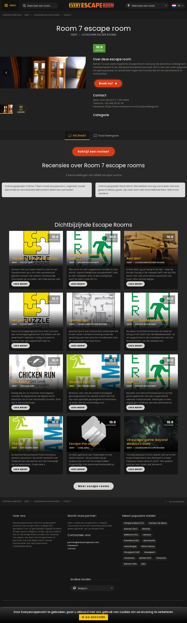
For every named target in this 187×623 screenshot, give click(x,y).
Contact (72, 548)
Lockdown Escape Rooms (47, 15)
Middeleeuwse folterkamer (148, 320)
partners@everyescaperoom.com (83, 542)
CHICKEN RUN (27, 385)
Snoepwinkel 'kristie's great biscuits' (90, 256)
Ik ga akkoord (93, 617)
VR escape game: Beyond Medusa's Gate (147, 442)
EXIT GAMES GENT (87, 385)
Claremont (129, 557)
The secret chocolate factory (35, 258)
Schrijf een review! (93, 151)
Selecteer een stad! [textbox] (143, 5)
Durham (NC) (130, 528)
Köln (143, 563)
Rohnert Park (130, 563)
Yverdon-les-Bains (158, 523)
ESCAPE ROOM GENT (88, 262)
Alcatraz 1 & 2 (79, 382)
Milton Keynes (148, 546)
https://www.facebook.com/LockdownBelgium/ (132, 106)
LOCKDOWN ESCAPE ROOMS (99, 34)
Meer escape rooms (93, 486)
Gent (27, 15)
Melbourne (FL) (131, 534)
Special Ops (78, 320)
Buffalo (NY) (145, 557)
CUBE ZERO (83, 447)
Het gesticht (21, 320)
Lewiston (147, 534)
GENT (74, 34)
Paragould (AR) (132, 552)
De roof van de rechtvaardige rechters (150, 380)
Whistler (146, 528)
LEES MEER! (21, 283)
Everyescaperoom (12, 15)
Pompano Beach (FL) (134, 523)
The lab (17, 444)
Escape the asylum (84, 444)
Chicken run (21, 382)
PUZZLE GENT (27, 262)
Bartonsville (149, 540)
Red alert (134, 258)
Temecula (161, 557)
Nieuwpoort (149, 552)
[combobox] (147, 6)
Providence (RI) (131, 540)
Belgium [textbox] (82, 588)
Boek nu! (106, 83)
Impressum (73, 545)
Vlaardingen (130, 546)
